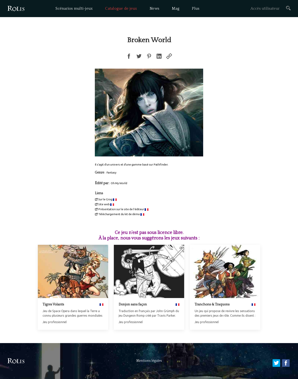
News (154, 8)
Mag (176, 8)
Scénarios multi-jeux (74, 8)
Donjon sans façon (133, 304)
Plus (195, 8)
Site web (104, 204)
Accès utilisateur (265, 8)
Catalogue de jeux (121, 8)
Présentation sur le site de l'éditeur (121, 209)
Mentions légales (149, 361)
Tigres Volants (53, 304)
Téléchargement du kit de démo (119, 214)
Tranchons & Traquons (212, 304)
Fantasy (111, 172)
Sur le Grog (105, 199)
